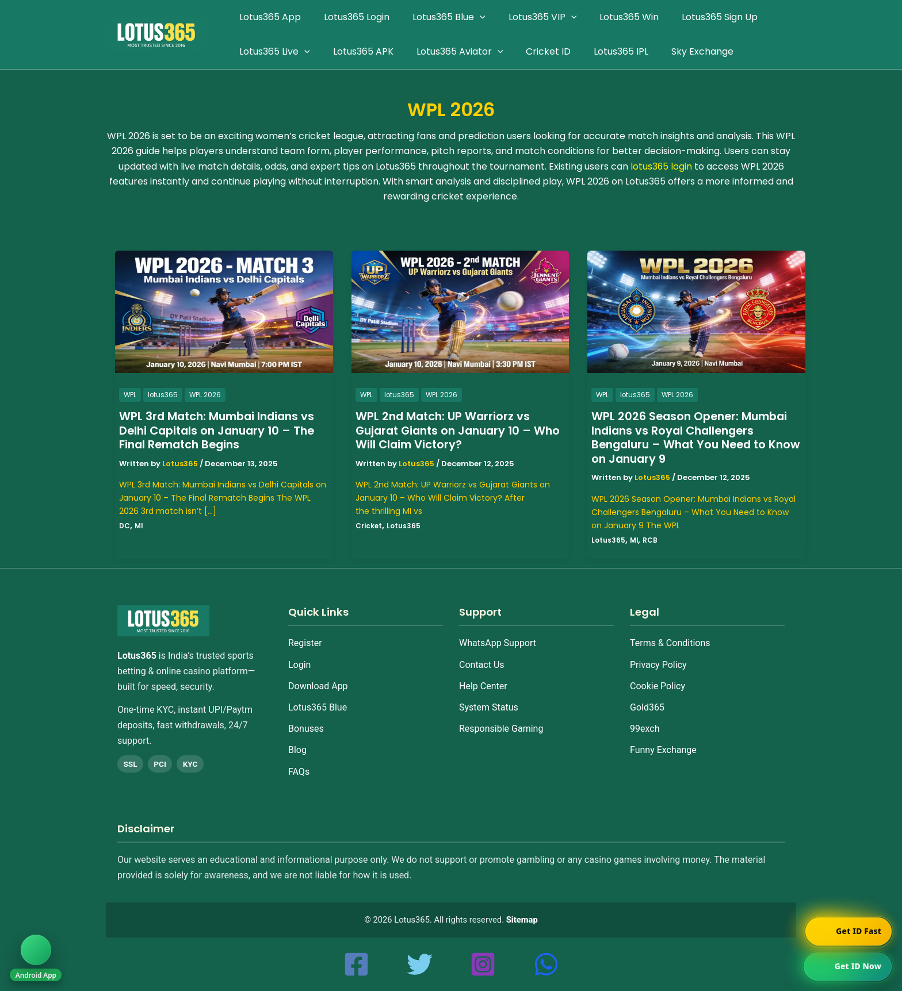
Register (305, 642)
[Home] (163, 620)
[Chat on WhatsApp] (847, 965)
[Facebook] (356, 964)
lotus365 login (661, 166)
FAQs (298, 771)
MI (139, 526)
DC (124, 526)
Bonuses (306, 728)
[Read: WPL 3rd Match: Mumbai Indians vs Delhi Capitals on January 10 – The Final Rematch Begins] (224, 311)
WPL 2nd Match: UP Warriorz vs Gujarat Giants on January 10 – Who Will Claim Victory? (448, 430)
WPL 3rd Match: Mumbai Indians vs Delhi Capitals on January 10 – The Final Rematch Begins (221, 430)
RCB (650, 540)
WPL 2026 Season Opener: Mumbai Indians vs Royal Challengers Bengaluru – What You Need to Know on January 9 (692, 437)
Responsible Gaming (501, 728)
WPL (130, 395)
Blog (297, 749)
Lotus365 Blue (317, 707)
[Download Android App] (37, 956)
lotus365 (163, 395)
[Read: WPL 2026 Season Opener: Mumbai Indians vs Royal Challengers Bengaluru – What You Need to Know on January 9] (696, 311)
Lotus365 (404, 526)
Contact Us (481, 664)
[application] (468, 17)
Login (299, 664)
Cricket (369, 526)
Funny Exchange (663, 749)
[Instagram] (483, 964)
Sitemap (522, 920)
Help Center (483, 686)
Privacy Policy (658, 664)
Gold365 (647, 707)
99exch (644, 728)
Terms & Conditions (670, 642)
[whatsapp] (546, 964)
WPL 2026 (206, 395)
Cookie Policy (657, 686)
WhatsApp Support (497, 642)
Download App (318, 686)
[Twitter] (420, 964)
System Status (488, 707)
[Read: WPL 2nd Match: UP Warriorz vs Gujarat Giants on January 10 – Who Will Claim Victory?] (460, 311)
